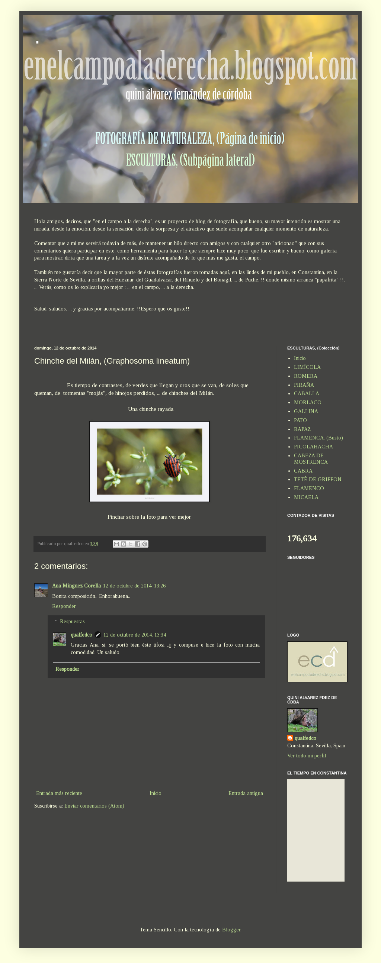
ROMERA (305, 376)
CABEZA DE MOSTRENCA (311, 459)
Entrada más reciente (59, 793)
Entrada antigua (245, 793)
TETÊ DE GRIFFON (318, 479)
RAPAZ (302, 429)
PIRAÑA (304, 385)
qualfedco (81, 635)
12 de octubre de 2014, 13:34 (134, 635)
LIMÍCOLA (307, 367)
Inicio (155, 793)
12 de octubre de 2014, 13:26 (134, 586)
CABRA (303, 471)
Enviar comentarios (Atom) (94, 806)
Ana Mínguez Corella (76, 586)
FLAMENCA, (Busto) (318, 438)
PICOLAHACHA (313, 447)
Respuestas (72, 621)
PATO (300, 420)
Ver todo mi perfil (306, 756)
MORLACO (307, 402)
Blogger (231, 930)
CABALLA (306, 393)
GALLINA (306, 411)
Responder (64, 606)
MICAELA (306, 497)
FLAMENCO (309, 488)
